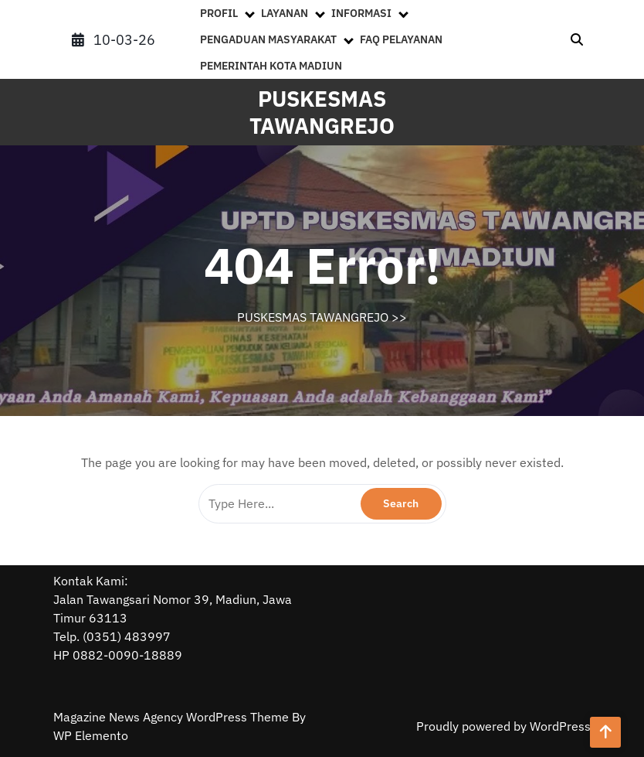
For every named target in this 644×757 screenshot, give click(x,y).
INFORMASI (361, 13)
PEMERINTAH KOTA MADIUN (271, 66)
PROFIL (219, 13)
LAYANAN (284, 13)
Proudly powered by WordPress (503, 726)
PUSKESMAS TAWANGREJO (322, 112)
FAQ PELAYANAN (401, 39)
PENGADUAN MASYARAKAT (268, 39)
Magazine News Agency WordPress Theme (172, 717)
